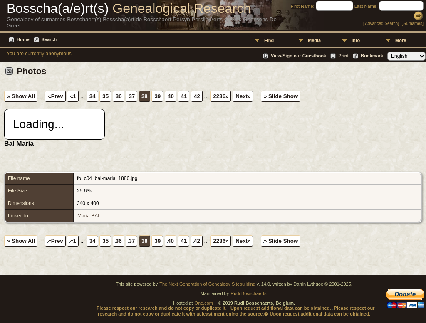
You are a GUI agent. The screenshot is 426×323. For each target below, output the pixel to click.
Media (314, 40)
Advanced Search (381, 23)
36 (119, 96)
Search (49, 39)
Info (356, 40)
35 (105, 96)
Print (343, 55)
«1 (73, 96)
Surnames (412, 23)
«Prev (55, 96)
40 (171, 96)
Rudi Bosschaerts (248, 293)
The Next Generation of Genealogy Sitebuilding (207, 283)
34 (92, 96)
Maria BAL (89, 216)
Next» (242, 96)
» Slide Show (281, 96)
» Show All (21, 96)
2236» (220, 96)
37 (132, 96)
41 (184, 96)
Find (269, 40)
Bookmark (372, 55)
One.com (203, 303)
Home (23, 39)
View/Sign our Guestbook (298, 55)
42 (197, 96)
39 (157, 96)
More (400, 40)
